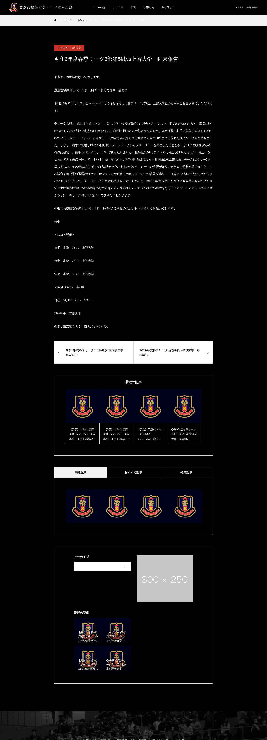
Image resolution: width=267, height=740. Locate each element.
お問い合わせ (252, 7)
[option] (83, 416)
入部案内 (149, 7)
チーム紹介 (98, 7)
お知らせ (76, 47)
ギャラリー (168, 7)
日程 (133, 7)
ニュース (118, 7)
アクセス (239, 7)
